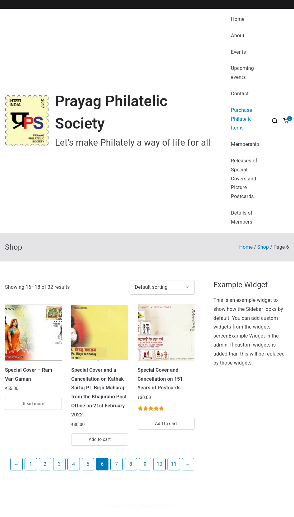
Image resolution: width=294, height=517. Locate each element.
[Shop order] (162, 287)
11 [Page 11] (174, 464)
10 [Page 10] (159, 464)
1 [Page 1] (30, 464)
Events (238, 52)
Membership (245, 144)
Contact (240, 94)
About (237, 36)
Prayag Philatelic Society (164, 505)
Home (238, 19)
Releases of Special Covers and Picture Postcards (244, 178)
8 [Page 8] (130, 464)
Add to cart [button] (100, 439)
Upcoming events (242, 72)
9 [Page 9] (145, 464)
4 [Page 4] (73, 464)
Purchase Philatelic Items (241, 119)
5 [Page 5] (87, 464)
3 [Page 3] (59, 464)
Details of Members (241, 217)
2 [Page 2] (45, 464)
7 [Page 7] (116, 464)
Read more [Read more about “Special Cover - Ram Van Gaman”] (33, 403)
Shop (263, 247)
